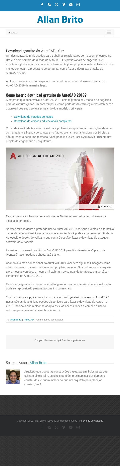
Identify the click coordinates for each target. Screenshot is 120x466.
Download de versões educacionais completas (42, 121)
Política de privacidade (91, 420)
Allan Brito (15, 319)
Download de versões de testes (33, 116)
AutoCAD (29, 319)
